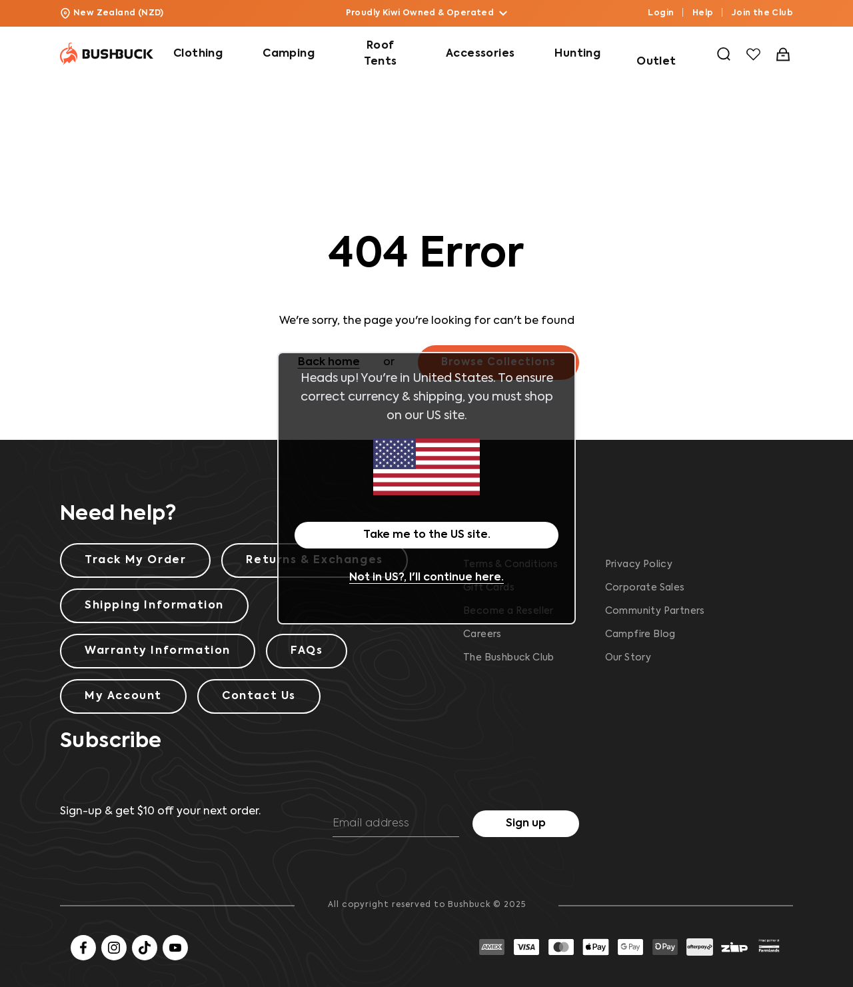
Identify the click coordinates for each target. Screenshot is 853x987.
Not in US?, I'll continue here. (426, 577)
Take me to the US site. (426, 535)
